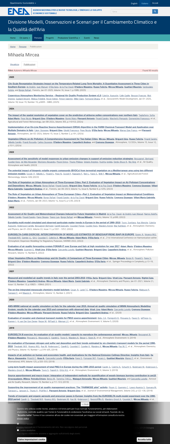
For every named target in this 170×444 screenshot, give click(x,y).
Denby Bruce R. (120, 161)
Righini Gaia (147, 277)
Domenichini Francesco (139, 118)
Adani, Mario (127, 246)
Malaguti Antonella (82, 378)
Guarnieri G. (29, 249)
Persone (38, 37)
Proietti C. (31, 358)
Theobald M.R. (14, 237)
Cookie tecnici (26, 423)
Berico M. (51, 378)
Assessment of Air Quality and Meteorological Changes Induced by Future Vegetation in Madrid (57, 214)
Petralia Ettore (38, 378)
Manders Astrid (106, 225)
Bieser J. (83, 337)
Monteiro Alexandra (46, 161)
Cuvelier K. (85, 346)
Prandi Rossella (30, 142)
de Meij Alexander (29, 161)
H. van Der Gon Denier (27, 321)
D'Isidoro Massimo (83, 86)
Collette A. (53, 237)
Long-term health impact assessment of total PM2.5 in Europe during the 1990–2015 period (54, 367)
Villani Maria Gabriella (144, 197)
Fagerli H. (54, 370)
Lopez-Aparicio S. (137, 387)
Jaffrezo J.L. (146, 318)
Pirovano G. (125, 318)
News (96, 37)
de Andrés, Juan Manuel (37, 86)
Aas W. (44, 346)
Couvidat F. (43, 237)
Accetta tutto (144, 439)
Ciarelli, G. (106, 366)
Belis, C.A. (102, 318)
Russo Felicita (100, 86)
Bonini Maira (70, 118)
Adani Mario (14, 118)
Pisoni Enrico (62, 161)
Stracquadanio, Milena (19, 378)
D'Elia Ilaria (97, 130)
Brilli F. (101, 173)
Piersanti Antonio (86, 118)
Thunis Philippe (76, 161)
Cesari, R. (75, 289)
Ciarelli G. (55, 337)
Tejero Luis (55, 217)
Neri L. (86, 173)
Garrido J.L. (27, 237)
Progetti (50, 37)
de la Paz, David (114, 214)
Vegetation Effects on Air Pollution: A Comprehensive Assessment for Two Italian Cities (53, 139)
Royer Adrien (52, 98)
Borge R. (130, 258)
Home (13, 37)
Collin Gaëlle (124, 95)
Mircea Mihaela (115, 86)
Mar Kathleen (120, 225)
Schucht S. (126, 366)
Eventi (87, 37)
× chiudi (85, 404)
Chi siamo (25, 37)
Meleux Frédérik (38, 98)
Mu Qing (132, 161)
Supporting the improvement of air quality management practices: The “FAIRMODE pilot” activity (58, 387)
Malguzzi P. (144, 289)
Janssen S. (24, 390)
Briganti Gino (38, 118)
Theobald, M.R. (20, 346)
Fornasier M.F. (89, 358)
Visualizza (14, 64)
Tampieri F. (13, 293)
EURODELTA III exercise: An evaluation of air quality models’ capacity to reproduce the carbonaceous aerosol (64, 334)
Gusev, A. (139, 234)
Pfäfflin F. (43, 390)
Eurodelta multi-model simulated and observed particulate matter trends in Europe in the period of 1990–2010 (64, 222)
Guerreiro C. (123, 387)
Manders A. (74, 337)
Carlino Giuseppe (45, 142)
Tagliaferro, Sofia (147, 115)
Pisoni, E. (113, 387)
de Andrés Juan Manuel (133, 214)
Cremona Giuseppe (105, 142)
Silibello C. (40, 173)
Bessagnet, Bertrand (143, 158)
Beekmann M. (138, 366)
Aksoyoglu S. (44, 337)
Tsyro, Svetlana (128, 222)
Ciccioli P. (67, 173)
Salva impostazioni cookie (31, 439)
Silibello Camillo (15, 142)
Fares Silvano (43, 217)
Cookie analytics (27, 430)
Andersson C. (54, 346)
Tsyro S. (64, 337)
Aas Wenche (142, 222)
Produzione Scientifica (69, 37)
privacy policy (23, 418)
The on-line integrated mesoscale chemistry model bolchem (39, 290)
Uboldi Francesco (71, 130)
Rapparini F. (77, 173)
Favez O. (136, 318)
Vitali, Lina (95, 309)
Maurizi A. (27, 293)
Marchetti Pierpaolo (119, 118)
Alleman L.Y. (63, 321)
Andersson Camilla (25, 225)
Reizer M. (42, 321)
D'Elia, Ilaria (92, 277)
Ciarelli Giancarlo (62, 225)
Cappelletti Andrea (81, 142)
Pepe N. (58, 173)
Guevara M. (151, 387)
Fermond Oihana (92, 98)
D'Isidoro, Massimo (17, 197)
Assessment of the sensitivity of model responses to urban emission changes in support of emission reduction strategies (70, 159)
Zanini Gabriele (82, 281)
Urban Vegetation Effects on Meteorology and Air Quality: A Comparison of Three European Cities (58, 258)
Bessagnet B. (144, 334)
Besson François (138, 95)
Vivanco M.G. (150, 234)
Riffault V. (52, 321)
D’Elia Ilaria (53, 86)
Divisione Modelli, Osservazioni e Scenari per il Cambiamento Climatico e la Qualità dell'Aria (82, 25)
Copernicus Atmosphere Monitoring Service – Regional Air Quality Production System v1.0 (54, 95)
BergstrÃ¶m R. (97, 399)
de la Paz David (66, 86)
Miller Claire (79, 98)
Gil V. (35, 237)
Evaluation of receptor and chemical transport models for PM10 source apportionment (52, 318)
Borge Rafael (25, 90)
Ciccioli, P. (31, 173)
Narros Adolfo (150, 214)
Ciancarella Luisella (66, 249)
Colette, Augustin (110, 95)
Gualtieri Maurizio (133, 86)
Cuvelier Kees (14, 161)
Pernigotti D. (113, 318)
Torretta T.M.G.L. (64, 378)
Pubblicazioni (30, 65)
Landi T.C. (84, 289)
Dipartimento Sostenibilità (23, 3)
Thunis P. (34, 390)
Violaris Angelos (91, 161)
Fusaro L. (101, 358)
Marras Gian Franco (128, 130)
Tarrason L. (13, 390)
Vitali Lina (40, 249)
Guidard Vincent (23, 98)
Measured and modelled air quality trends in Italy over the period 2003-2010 (46, 278)
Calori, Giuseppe (41, 130)
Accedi (155, 3)
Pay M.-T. (122, 346)
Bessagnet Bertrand (44, 225)
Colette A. (116, 366)
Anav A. (41, 358)
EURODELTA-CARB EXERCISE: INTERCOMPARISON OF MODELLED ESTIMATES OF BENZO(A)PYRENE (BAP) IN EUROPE (71, 234)
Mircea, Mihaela (106, 139)
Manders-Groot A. (16, 370)
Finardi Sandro (102, 118)
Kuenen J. (12, 321)
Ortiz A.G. (64, 370)
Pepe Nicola (26, 118)
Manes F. (129, 358)
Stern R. (92, 337)
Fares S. (94, 173)
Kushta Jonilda (106, 161)
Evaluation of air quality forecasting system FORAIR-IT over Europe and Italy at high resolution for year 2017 (64, 246)
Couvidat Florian (77, 225)
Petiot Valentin (66, 98)
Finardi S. (50, 173)
